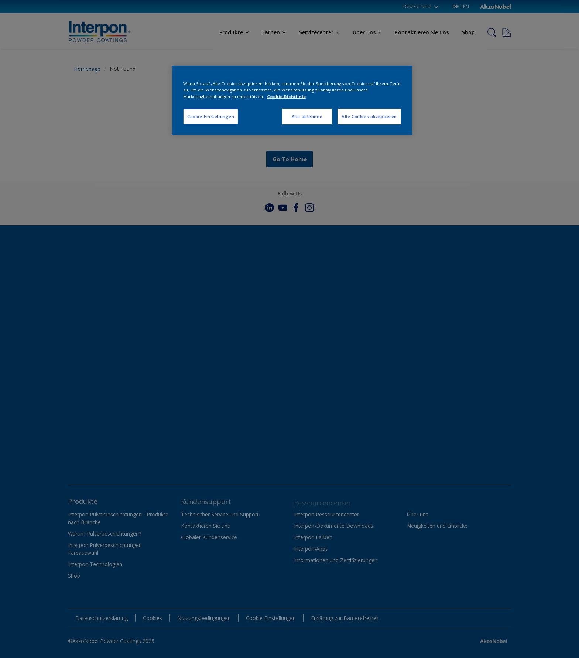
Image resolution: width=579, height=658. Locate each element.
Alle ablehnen (307, 116)
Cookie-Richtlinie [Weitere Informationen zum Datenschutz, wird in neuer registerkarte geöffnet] (286, 96)
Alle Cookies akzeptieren (369, 116)
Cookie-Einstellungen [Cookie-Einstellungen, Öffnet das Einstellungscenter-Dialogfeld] (210, 116)
